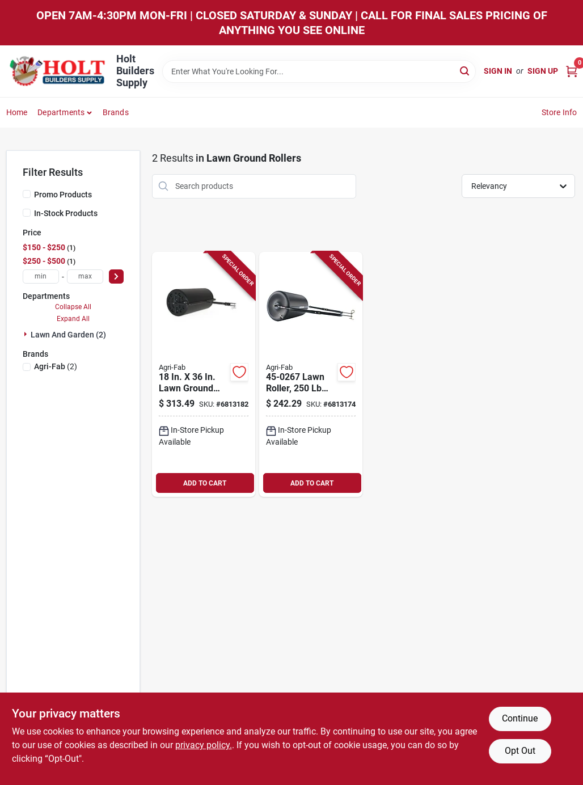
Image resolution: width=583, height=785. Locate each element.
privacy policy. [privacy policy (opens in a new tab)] (203, 745)
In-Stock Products (66, 213)
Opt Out (520, 750)
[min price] (41, 276)
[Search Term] (319, 71)
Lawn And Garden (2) (68, 334)
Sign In (498, 70)
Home (17, 112)
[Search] (465, 70)
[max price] (85, 276)
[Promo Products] (27, 194)
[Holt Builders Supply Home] (57, 71)
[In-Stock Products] (27, 213)
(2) (55, 366)
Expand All (73, 319)
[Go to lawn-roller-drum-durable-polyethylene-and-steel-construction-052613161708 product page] (310, 374)
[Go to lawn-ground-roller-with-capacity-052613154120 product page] (203, 374)
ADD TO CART (204, 483)
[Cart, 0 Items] (571, 71)
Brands (116, 112)
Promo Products (63, 194)
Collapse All (73, 307)
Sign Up (542, 70)
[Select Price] (116, 276)
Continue (520, 718)
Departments (61, 112)
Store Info (559, 112)
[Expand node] (26, 334)
